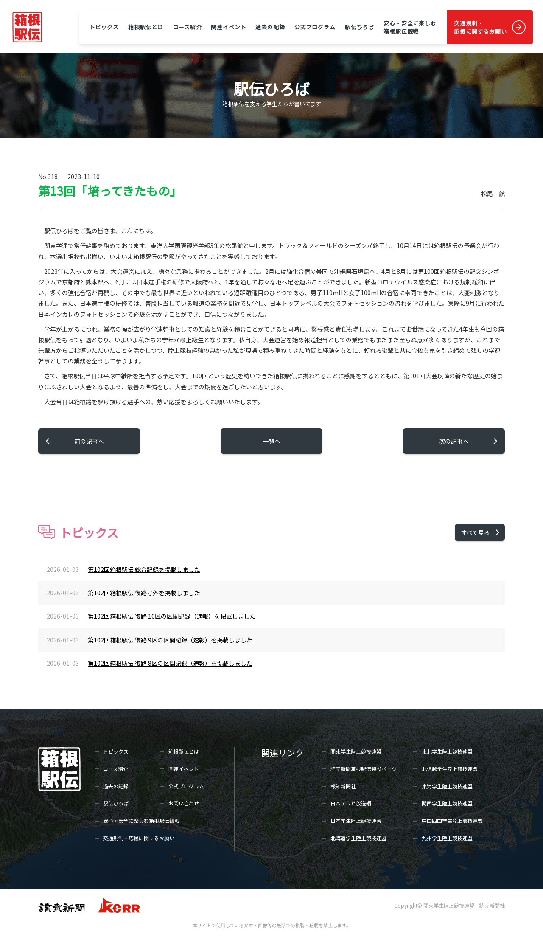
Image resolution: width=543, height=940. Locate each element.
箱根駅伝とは (145, 27)
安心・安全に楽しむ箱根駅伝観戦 (410, 27)
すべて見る (475, 532)
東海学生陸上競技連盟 (447, 786)
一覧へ (271, 441)
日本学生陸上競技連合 (355, 820)
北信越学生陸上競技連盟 (450, 768)
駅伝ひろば (359, 27)
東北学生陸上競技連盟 (447, 751)
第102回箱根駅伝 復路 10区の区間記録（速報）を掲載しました (172, 616)
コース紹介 (187, 27)
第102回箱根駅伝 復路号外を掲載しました (144, 592)
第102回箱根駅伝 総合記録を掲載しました (144, 569)
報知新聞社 (343, 786)
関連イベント (228, 27)
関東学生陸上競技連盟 (355, 751)
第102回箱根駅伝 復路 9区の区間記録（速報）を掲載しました (170, 640)
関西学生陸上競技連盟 (447, 803)
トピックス (104, 27)
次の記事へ (454, 441)
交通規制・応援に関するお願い (480, 27)
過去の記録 (270, 27)
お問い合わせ (183, 803)
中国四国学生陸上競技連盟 (452, 820)
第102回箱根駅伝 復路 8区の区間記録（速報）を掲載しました (170, 663)
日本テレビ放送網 (350, 803)
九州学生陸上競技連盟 (447, 837)
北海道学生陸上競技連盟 (358, 837)
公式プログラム (315, 27)
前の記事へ (89, 441)
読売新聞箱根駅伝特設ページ (363, 768)
